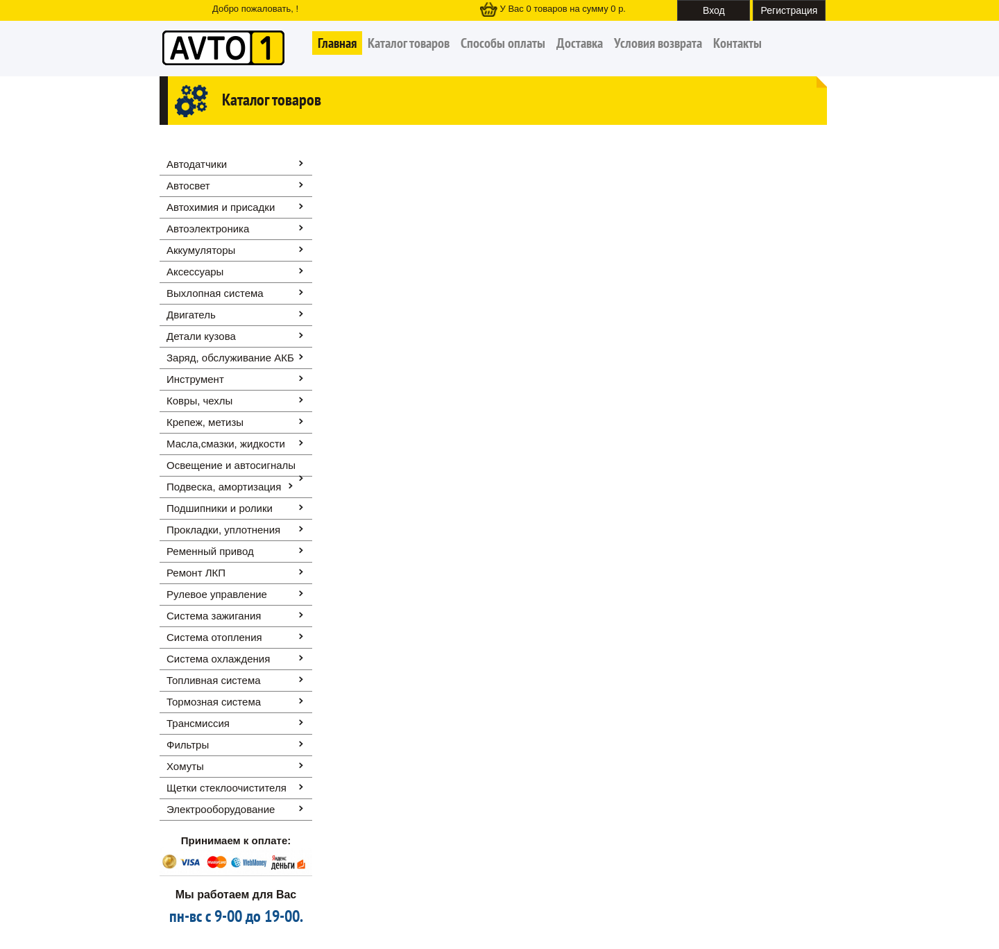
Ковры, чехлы (199, 401)
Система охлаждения (218, 659)
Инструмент (195, 379)
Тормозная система (213, 702)
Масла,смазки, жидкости (225, 444)
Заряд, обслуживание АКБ (230, 358)
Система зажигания (213, 616)
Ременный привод (210, 551)
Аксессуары (194, 271)
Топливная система (213, 680)
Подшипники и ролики (219, 508)
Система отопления (214, 637)
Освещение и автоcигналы (231, 465)
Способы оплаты (503, 43)
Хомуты (185, 766)
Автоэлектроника (207, 228)
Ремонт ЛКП (195, 573)
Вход (714, 10)
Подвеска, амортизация (223, 487)
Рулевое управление (216, 594)
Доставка (579, 43)
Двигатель (191, 314)
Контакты (737, 43)
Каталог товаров (409, 43)
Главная (337, 43)
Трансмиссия (198, 723)
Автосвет (188, 185)
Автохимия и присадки (220, 207)
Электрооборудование (220, 809)
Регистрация (789, 10)
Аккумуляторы (200, 250)
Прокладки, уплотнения (223, 530)
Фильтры (187, 745)
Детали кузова (201, 336)
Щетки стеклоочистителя (226, 788)
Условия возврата (658, 43)
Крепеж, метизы (205, 422)
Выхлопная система (215, 293)
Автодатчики (196, 164)
